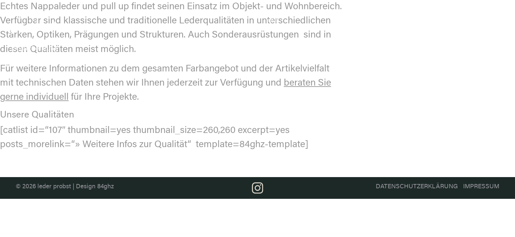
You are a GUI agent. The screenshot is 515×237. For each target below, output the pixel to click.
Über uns (274, 17)
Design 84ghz (95, 187)
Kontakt (493, 13)
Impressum (481, 187)
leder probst (54, 187)
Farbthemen (359, 13)
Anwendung (403, 13)
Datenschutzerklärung (417, 187)
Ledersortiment (310, 13)
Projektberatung (451, 13)
